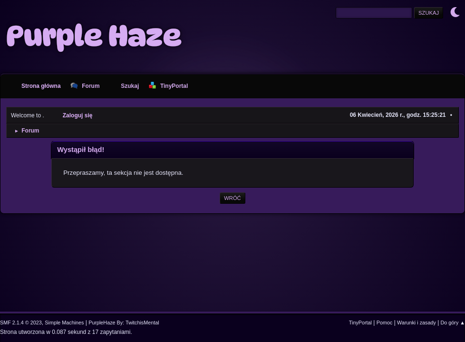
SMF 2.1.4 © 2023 (21, 322)
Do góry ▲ (453, 322)
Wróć (232, 198)
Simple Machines (64, 322)
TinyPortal (360, 322)
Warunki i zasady (416, 322)
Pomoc (385, 322)
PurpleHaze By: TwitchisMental (123, 322)
